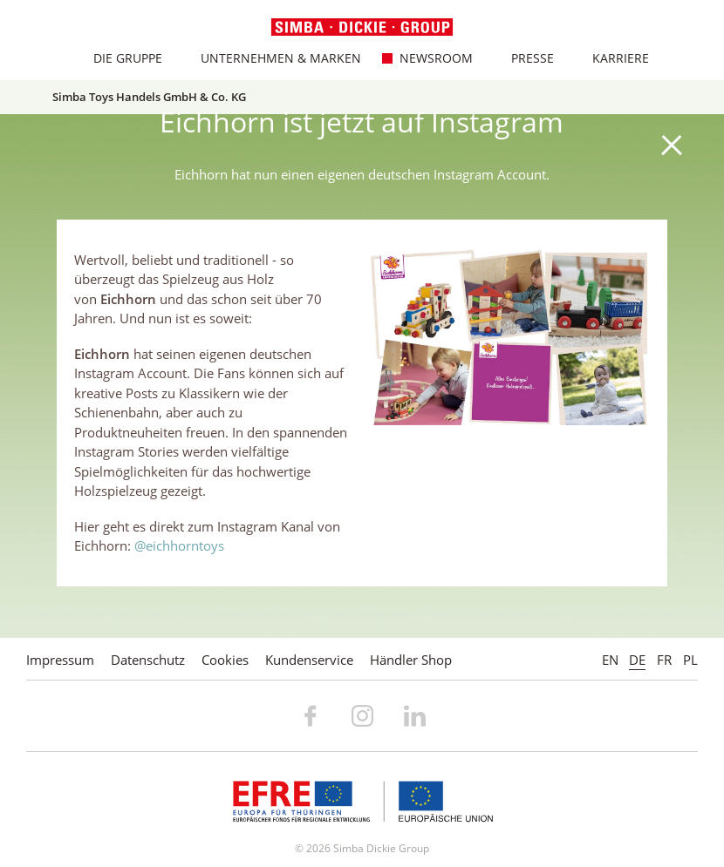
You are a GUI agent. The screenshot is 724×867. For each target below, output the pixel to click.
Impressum (60, 659)
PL (690, 659)
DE (637, 659)
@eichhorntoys (179, 545)
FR (664, 659)
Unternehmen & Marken (270, 58)
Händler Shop (411, 659)
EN (610, 659)
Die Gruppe (117, 58)
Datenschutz (148, 659)
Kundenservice (309, 659)
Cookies (225, 659)
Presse (522, 58)
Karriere (610, 58)
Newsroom (426, 58)
